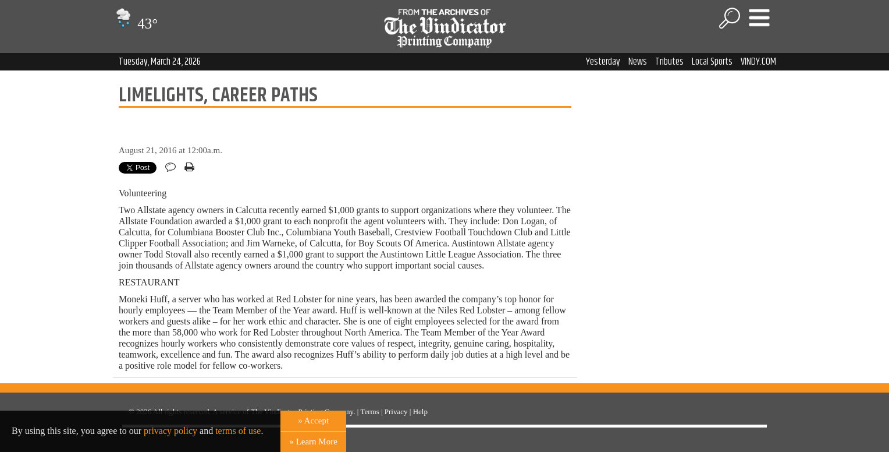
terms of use (238, 431)
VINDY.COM (758, 61)
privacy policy (170, 431)
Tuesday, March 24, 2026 (160, 61)
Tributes (669, 61)
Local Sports (712, 61)
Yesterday (603, 61)
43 (135, 23)
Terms (369, 411)
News (637, 61)
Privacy (396, 411)
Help (420, 411)
